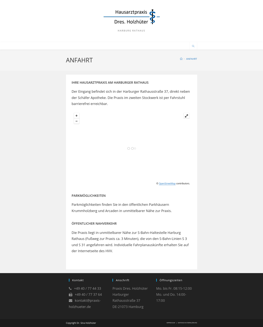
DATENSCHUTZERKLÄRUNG (187, 323)
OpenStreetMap (167, 183)
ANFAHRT (191, 58)
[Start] (181, 58)
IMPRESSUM (171, 323)
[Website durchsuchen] (193, 46)
